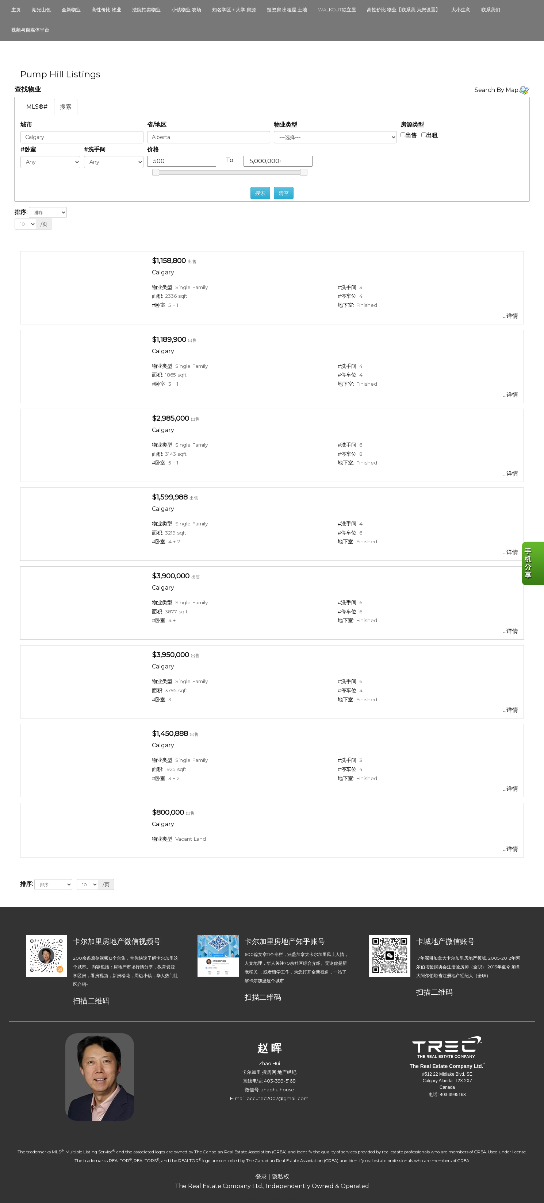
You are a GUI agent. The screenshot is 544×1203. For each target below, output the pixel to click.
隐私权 (280, 1176)
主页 (16, 9)
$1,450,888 (170, 733)
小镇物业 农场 (186, 9)
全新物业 (71, 9)
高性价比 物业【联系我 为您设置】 (403, 9)
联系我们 (490, 9)
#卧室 (28, 149)
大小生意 (460, 9)
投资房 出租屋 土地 (287, 9)
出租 (432, 135)
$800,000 (168, 812)
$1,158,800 (169, 260)
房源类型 (412, 124)
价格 (153, 149)
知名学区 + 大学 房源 (234, 9)
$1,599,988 (170, 497)
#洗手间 (95, 149)
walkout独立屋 (337, 9)
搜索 (66, 106)
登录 (261, 1176)
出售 (411, 135)
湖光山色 (41, 9)
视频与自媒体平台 (30, 29)
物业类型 (285, 124)
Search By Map (496, 89)
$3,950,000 (170, 654)
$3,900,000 (170, 575)
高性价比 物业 (106, 9)
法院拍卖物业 (146, 9)
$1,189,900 (169, 339)
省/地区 (156, 124)
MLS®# (36, 106)
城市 (26, 124)
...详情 (510, 315)
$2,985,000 (170, 418)
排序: (21, 212)
